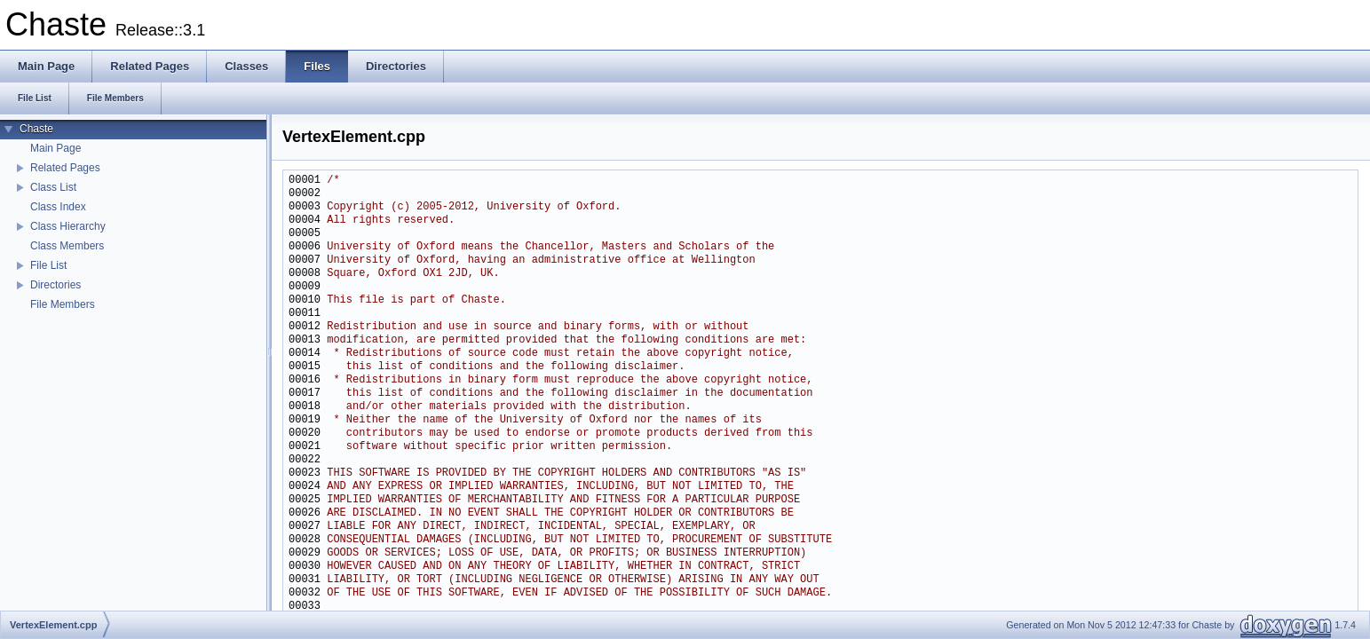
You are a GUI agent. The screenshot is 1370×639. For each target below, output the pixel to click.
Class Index (58, 207)
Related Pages (65, 168)
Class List (53, 187)
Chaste (36, 128)
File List (48, 265)
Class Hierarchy (68, 226)
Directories (55, 285)
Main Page (55, 148)
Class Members (67, 246)
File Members (62, 304)
